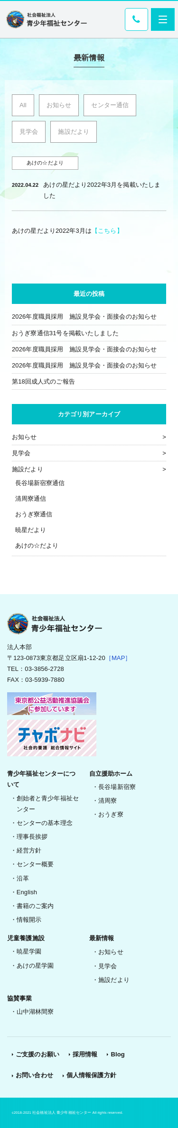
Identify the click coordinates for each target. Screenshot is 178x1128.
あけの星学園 (35, 965)
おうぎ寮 (110, 814)
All (23, 105)
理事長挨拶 (32, 836)
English (27, 892)
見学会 (28, 131)
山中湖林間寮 (35, 1011)
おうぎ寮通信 (34, 514)
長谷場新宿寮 (117, 786)
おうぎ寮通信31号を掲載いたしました (65, 333)
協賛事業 (19, 998)
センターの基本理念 (45, 822)
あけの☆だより (37, 545)
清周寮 (107, 800)
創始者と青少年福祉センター (48, 804)
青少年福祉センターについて (41, 779)
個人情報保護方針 (91, 1075)
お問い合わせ (34, 1075)
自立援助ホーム (111, 773)
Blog (117, 1054)
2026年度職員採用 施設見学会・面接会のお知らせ (84, 316)
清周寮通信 (31, 498)
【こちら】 (107, 230)
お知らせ (59, 105)
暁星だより (31, 529)
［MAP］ (118, 657)
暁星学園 (29, 951)
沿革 (23, 878)
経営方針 (29, 850)
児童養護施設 (26, 938)
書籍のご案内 (35, 905)
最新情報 (101, 938)
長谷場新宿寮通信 (40, 482)
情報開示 (29, 919)
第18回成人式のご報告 (43, 381)
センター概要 (35, 864)
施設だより (73, 131)
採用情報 (85, 1054)
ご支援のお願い (37, 1054)
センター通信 (110, 105)
